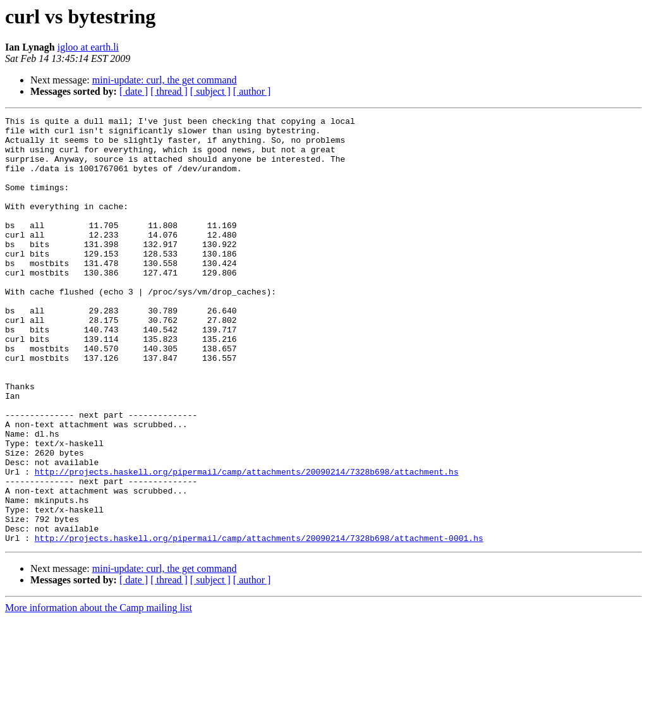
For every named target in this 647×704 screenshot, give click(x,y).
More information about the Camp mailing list (98, 693)
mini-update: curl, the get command (164, 80)
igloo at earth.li (88, 47)
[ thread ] (169, 91)
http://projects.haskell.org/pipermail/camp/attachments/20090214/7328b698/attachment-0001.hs (259, 623)
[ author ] (252, 91)
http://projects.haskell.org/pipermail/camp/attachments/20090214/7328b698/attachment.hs (247, 543)
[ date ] (133, 91)
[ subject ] (210, 91)
